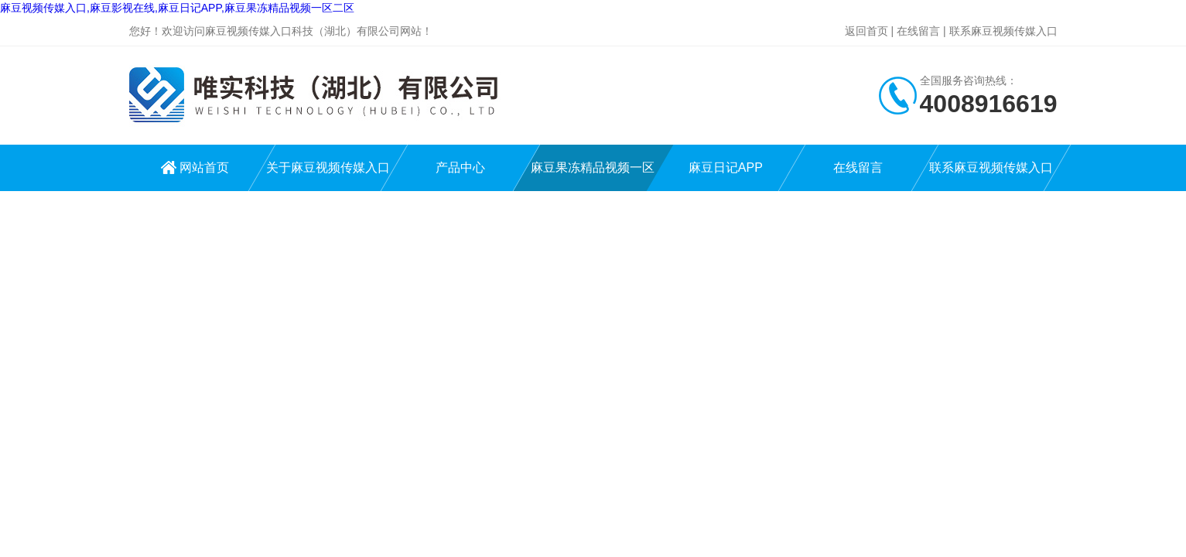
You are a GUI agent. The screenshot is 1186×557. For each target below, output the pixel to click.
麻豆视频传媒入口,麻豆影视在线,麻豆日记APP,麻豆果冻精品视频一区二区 (177, 8)
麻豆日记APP (726, 167)
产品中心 (460, 167)
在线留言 (918, 31)
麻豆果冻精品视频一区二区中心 (593, 176)
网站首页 (204, 167)
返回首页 (866, 31)
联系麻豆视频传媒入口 (1003, 31)
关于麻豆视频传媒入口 (328, 167)
